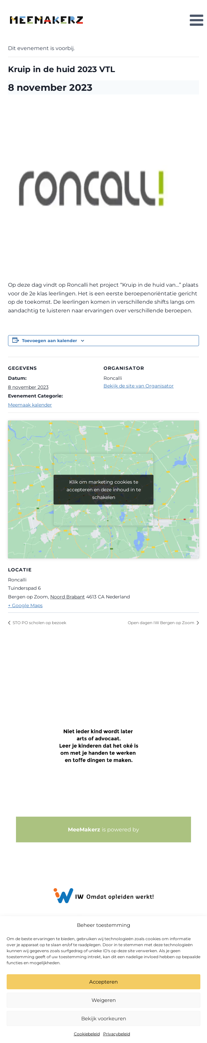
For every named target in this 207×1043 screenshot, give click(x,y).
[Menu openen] (196, 20)
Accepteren (103, 982)
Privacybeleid (116, 1033)
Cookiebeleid (87, 1033)
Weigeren (104, 1000)
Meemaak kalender (30, 405)
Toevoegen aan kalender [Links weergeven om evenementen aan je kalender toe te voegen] (49, 340)
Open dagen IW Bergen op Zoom (161, 622)
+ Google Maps (25, 605)
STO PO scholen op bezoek (39, 622)
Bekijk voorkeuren (103, 1018)
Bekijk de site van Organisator (139, 386)
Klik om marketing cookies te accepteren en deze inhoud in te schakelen (104, 489)
